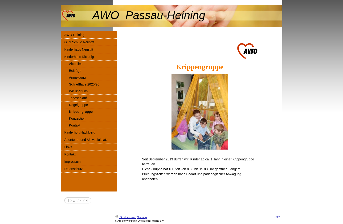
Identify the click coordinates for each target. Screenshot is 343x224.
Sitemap (142, 217)
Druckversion (125, 217)
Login (277, 216)
